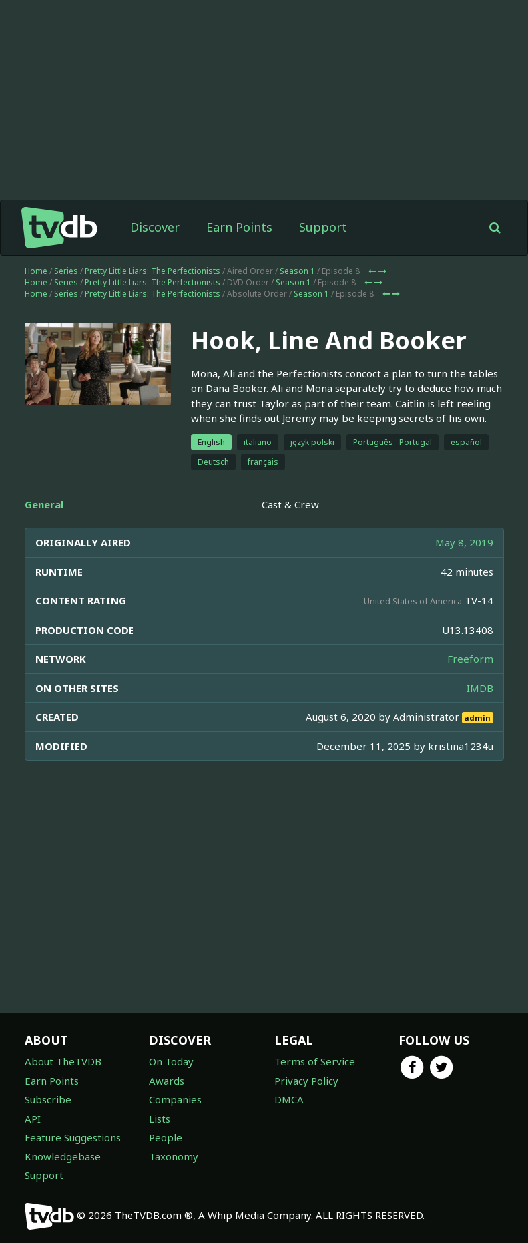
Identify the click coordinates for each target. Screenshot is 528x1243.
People (165, 1137)
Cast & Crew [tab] (290, 504)
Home (36, 271)
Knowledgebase (63, 1156)
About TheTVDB (63, 1061)
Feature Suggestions (73, 1137)
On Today (171, 1061)
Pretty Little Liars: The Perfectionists (152, 271)
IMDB (480, 688)
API (33, 1118)
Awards (166, 1080)
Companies (175, 1099)
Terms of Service (314, 1061)
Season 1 (297, 271)
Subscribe (48, 1099)
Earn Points (239, 227)
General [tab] (44, 504)
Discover (155, 227)
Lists (159, 1118)
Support (323, 227)
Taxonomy (173, 1156)
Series (66, 271)
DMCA (289, 1099)
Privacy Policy (306, 1080)
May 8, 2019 (464, 542)
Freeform (470, 658)
